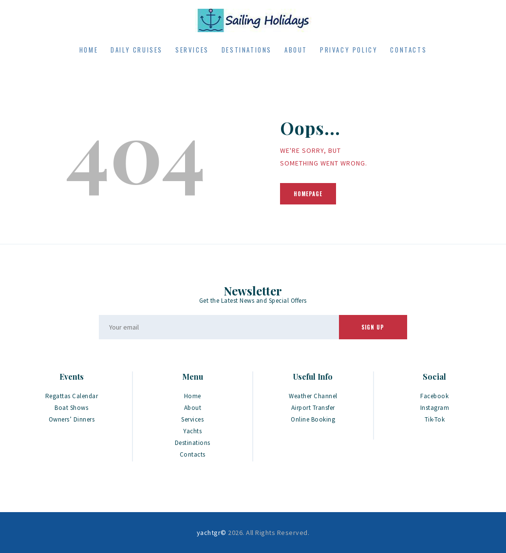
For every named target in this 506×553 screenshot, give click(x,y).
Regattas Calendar (71, 396)
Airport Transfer (313, 408)
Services (192, 419)
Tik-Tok (435, 419)
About (193, 408)
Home (192, 396)
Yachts (192, 431)
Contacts (193, 454)
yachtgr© (211, 532)
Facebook (434, 396)
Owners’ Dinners (72, 419)
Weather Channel (313, 396)
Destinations (192, 443)
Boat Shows (71, 408)
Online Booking (313, 419)
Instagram (435, 408)
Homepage (308, 194)
